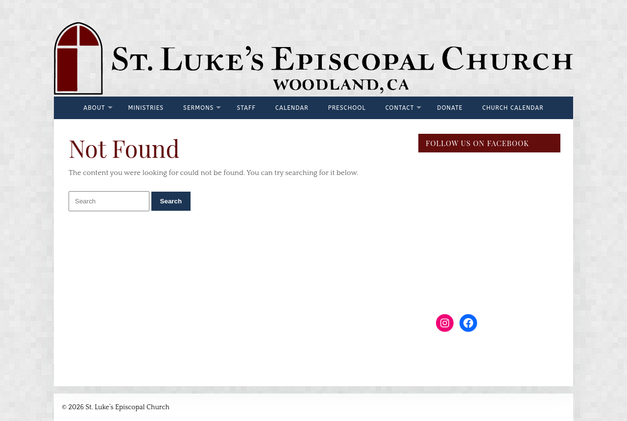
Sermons (198, 107)
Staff (246, 107)
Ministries (146, 107)
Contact (400, 107)
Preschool (347, 107)
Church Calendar (513, 107)
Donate (449, 107)
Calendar (292, 107)
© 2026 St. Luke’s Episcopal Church (115, 407)
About (94, 107)
